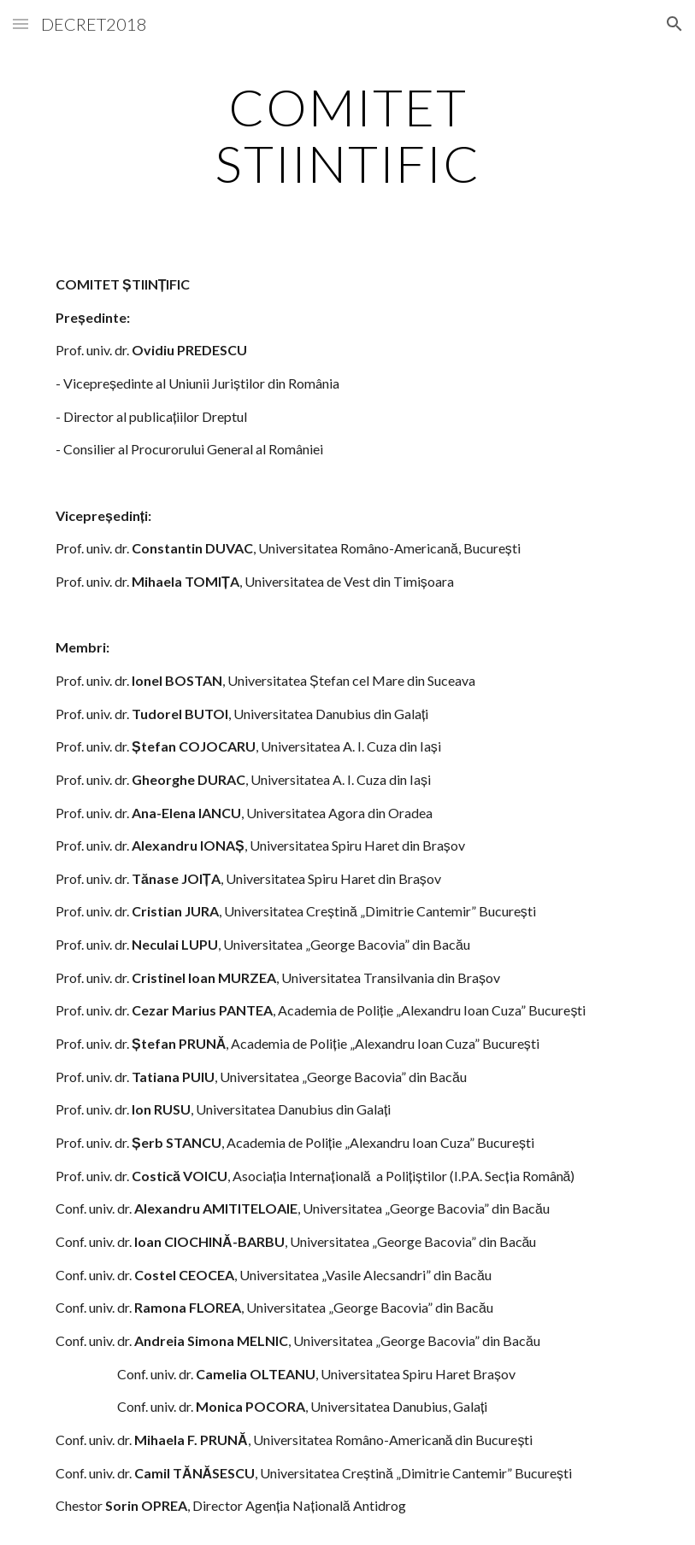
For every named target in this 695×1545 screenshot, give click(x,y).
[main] (347, 135)
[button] (20, 23)
